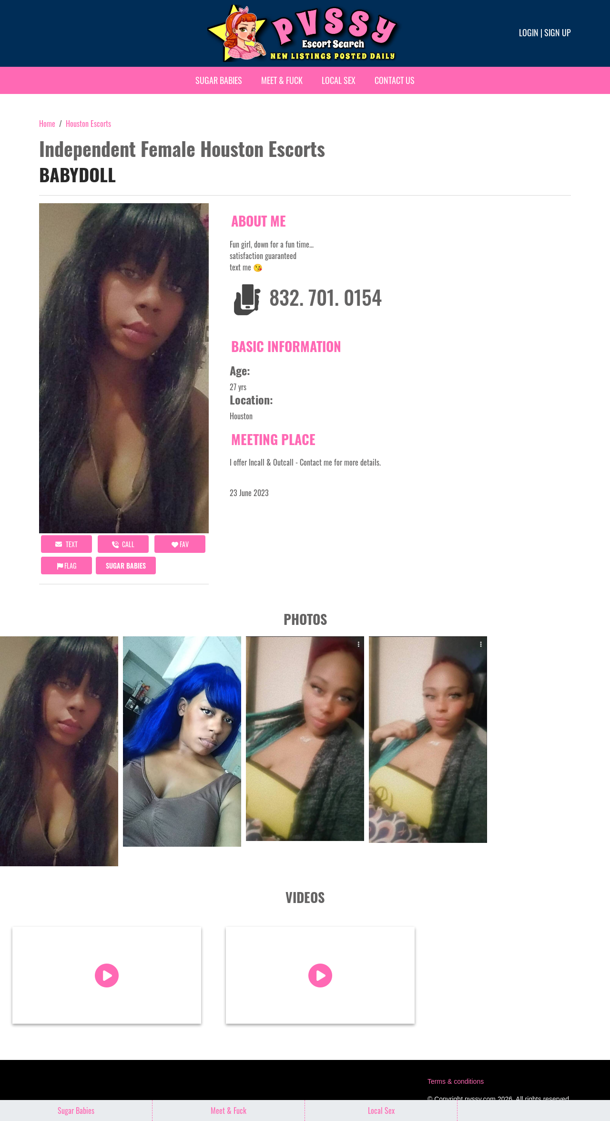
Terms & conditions (455, 1081)
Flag (66, 565)
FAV (180, 544)
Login (529, 32)
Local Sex (339, 80)
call (123, 544)
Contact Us (395, 80)
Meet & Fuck (282, 80)
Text (66, 544)
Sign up (557, 32)
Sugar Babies (218, 80)
